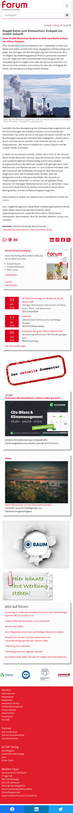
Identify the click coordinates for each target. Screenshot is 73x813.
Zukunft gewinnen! (11, 792)
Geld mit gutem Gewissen (17, 645)
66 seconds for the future (14, 772)
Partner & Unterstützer (13, 735)
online (6, 200)
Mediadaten (8, 696)
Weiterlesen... (11, 274)
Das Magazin (8, 750)
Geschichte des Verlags (13, 753)
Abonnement (8, 693)
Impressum (7, 716)
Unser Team (8, 760)
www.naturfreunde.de (41, 229)
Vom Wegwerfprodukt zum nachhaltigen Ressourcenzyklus (34, 631)
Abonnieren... (11, 285)
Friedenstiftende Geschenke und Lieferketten (27, 620)
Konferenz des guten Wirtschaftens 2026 (42, 331)
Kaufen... (9, 281)
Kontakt (6, 719)
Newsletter (7, 699)
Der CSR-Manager (10, 779)
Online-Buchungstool (12, 706)
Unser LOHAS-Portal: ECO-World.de (19, 795)
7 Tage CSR (7, 775)
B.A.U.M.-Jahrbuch (10, 782)
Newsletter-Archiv (10, 703)
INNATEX (26, 316)
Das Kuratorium (9, 731)
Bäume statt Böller (14, 626)
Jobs (4, 757)
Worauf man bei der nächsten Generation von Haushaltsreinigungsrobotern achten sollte (28, 639)
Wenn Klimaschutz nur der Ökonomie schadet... (28, 504)
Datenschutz (8, 713)
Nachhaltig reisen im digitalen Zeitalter (24, 651)
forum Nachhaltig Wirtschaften (17, 789)
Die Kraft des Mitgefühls (13, 785)
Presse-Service (9, 709)
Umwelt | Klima (51, 25)
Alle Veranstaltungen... (16, 345)
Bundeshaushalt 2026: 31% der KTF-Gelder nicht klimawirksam (36, 656)
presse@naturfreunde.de (15, 229)
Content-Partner (10, 738)
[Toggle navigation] (67, 6)
